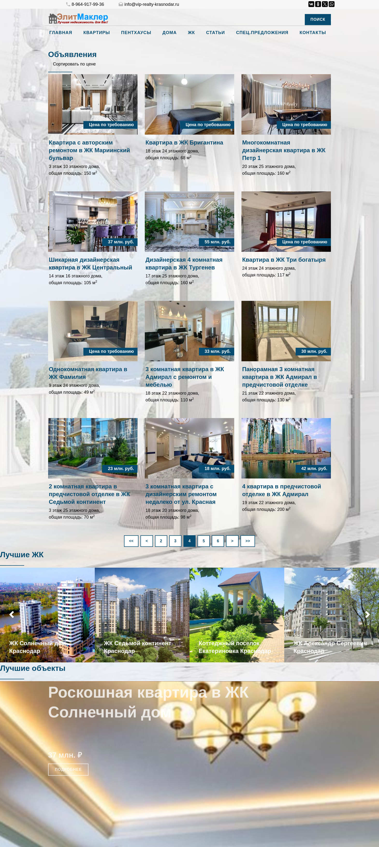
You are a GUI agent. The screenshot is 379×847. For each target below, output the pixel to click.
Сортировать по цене (74, 64)
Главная (60, 32)
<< (131, 541)
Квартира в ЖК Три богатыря (284, 259)
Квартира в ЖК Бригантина (184, 142)
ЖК (191, 32)
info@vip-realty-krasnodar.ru (148, 4)
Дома (169, 32)
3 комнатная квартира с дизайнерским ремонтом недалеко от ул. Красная (181, 494)
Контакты (312, 32)
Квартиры (96, 32)
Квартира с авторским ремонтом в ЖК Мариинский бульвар (89, 150)
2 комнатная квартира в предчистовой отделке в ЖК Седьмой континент (89, 494)
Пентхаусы (136, 32)
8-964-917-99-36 (85, 4)
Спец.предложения (262, 32)
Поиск (317, 19)
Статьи (215, 32)
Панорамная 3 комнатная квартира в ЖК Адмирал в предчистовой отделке (279, 377)
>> (248, 541)
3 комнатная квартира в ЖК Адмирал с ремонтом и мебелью (185, 377)
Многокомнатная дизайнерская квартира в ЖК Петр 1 (284, 150)
